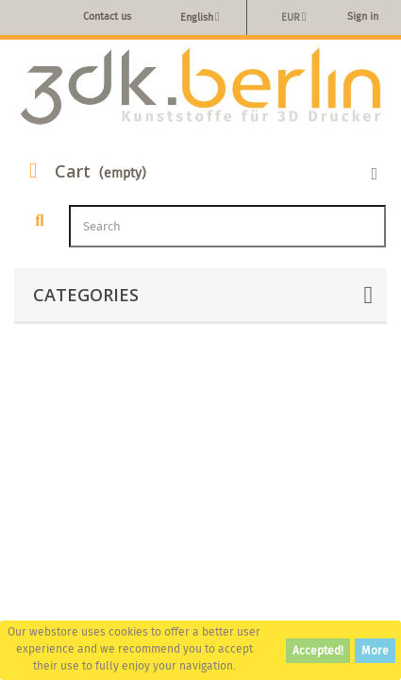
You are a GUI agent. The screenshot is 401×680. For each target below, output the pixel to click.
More (375, 650)
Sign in (362, 16)
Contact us (107, 16)
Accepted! (317, 650)
